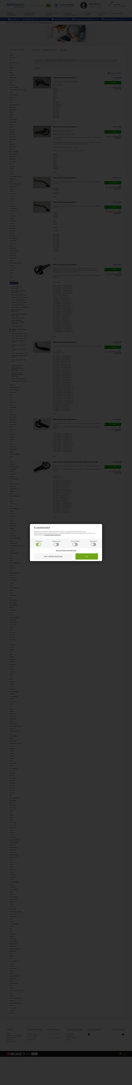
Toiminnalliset (75, 543)
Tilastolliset (93, 543)
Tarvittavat (38, 543)
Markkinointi (56, 543)
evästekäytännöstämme (52, 535)
